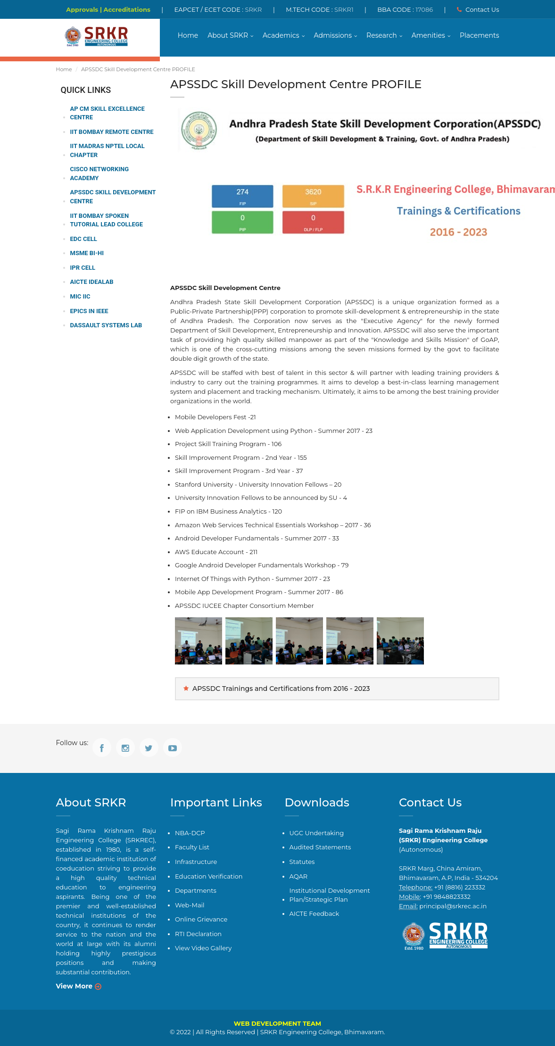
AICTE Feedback (315, 913)
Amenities (428, 35)
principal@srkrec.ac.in (453, 906)
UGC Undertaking (317, 833)
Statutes (302, 861)
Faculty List (192, 847)
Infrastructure (196, 861)
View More (74, 986)
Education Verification (209, 876)
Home (188, 35)
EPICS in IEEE (89, 311)
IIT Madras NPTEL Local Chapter (107, 150)
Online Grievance (201, 919)
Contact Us (478, 9)
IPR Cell (83, 267)
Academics (281, 35)
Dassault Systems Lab (106, 325)
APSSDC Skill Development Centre (113, 197)
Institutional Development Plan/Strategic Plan (330, 895)
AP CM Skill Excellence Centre (107, 113)
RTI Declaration (198, 934)
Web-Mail (190, 905)
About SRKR (227, 35)
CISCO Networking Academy (99, 174)
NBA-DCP (190, 833)
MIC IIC (80, 296)
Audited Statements (320, 847)
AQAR (299, 876)
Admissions (333, 35)
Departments (195, 890)
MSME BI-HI (87, 253)
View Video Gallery (203, 948)
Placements (479, 35)
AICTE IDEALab (92, 281)
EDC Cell (83, 238)
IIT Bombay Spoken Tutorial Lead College (106, 220)
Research (381, 35)
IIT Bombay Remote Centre (112, 131)
